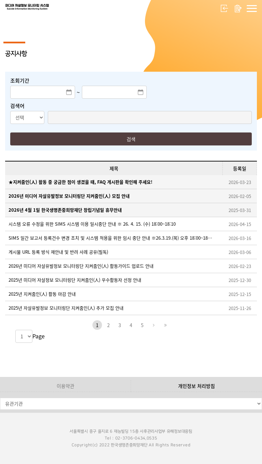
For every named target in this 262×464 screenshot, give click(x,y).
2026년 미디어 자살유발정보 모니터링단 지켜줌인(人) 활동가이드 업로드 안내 (81, 266)
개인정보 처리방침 (196, 385)
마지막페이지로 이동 (165, 325)
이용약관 (65, 385)
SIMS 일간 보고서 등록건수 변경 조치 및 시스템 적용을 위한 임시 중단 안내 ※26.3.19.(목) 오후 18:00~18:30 (111, 238)
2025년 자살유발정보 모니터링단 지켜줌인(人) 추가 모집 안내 (66, 308)
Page (38, 336)
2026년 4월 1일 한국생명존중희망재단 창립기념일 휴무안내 (65, 210)
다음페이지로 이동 (153, 325)
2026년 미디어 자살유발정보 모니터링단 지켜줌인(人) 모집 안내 (69, 196)
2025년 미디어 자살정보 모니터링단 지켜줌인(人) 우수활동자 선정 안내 (75, 280)
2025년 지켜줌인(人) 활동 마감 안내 (42, 294)
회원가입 (238, 8)
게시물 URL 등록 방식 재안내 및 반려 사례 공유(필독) (58, 252)
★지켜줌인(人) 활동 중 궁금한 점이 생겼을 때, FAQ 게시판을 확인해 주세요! (80, 182)
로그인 (224, 8)
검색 (131, 139)
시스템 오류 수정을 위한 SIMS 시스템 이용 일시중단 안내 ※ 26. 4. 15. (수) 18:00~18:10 (92, 224)
